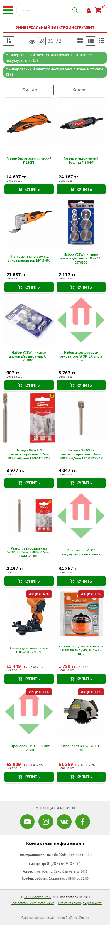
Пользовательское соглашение (32, 903)
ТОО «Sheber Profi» (37, 897)
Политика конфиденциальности (80, 903)
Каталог (80, 89)
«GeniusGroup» (78, 917)
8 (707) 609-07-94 (64, 863)
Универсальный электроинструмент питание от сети (54, 71)
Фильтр (29, 89)
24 (42, 40)
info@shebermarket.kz (72, 854)
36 (50, 40)
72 (58, 40)
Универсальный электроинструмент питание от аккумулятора (50, 57)
